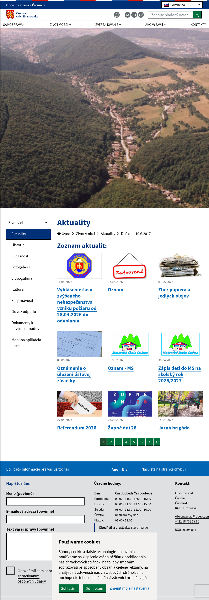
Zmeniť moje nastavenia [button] (129, 588)
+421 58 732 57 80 (187, 521)
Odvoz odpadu (23, 311)
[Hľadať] (197, 14)
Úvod (63, 233)
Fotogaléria (20, 266)
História (18, 244)
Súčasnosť (19, 255)
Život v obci (17, 222)
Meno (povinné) (20, 493)
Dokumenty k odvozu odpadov (25, 325)
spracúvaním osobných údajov (32, 578)
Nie (125, 469)
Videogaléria (21, 278)
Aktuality (18, 233)
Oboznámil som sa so (35, 576)
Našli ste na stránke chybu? (163, 469)
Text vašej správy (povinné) (30, 529)
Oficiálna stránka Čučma (25, 5)
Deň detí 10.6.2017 (136, 233)
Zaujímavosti (22, 300)
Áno (116, 469)
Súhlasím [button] (68, 588)
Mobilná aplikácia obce (26, 342)
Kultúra (17, 289)
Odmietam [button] (94, 588)
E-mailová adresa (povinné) (30, 511)
